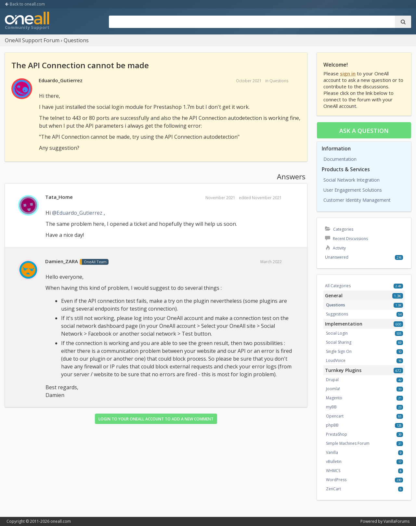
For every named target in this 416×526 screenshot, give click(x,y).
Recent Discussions (346, 238)
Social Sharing (338, 342)
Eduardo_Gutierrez (61, 80)
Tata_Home (59, 197)
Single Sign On (339, 351)
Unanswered (336, 257)
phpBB (332, 425)
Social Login (337, 333)
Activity (335, 248)
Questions (278, 80)
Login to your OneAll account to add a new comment (156, 419)
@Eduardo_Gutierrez (77, 212)
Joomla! (333, 388)
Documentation (340, 159)
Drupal (332, 379)
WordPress (336, 479)
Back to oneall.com (25, 4)
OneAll (27, 21)
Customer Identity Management (357, 200)
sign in (348, 73)
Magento (334, 398)
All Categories (338, 286)
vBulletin (334, 461)
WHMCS (333, 470)
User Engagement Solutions (352, 190)
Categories (339, 229)
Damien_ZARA (61, 261)
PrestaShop (336, 434)
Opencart (335, 416)
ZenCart (333, 489)
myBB (331, 407)
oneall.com (60, 521)
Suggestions (337, 314)
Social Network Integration (351, 180)
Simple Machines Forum (348, 443)
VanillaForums (397, 521)
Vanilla (332, 452)
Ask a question (364, 131)
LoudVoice (335, 360)
